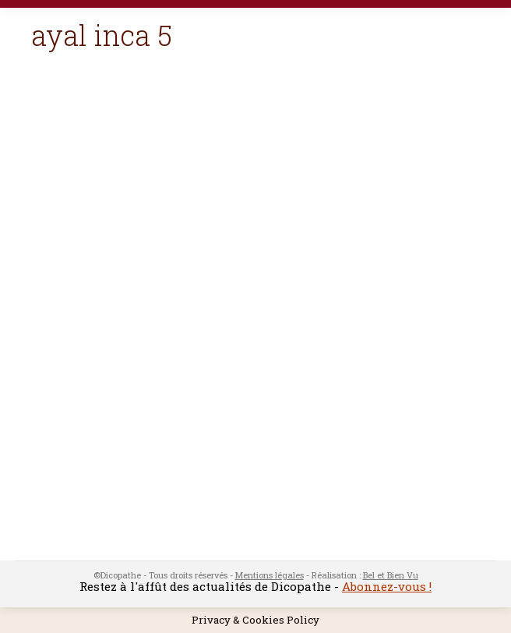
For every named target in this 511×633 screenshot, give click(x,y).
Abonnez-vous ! (387, 586)
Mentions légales (269, 575)
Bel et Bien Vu (390, 575)
